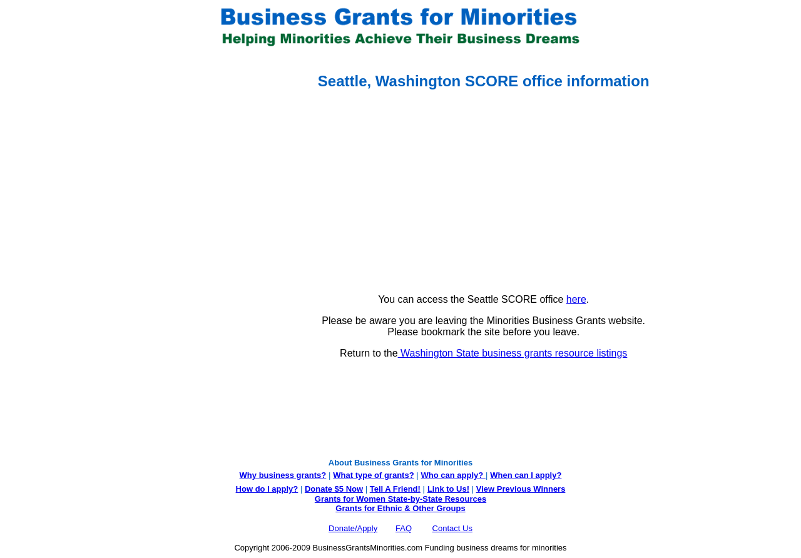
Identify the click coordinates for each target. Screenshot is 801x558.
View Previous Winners (521, 489)
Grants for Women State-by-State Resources (400, 499)
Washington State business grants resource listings (513, 353)
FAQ (403, 528)
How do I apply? (267, 489)
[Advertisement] (55, 260)
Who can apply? (453, 475)
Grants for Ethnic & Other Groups (400, 508)
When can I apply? (525, 475)
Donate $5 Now (334, 489)
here (576, 299)
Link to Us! (448, 489)
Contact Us (452, 528)
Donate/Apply (353, 528)
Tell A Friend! (395, 489)
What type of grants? (373, 475)
